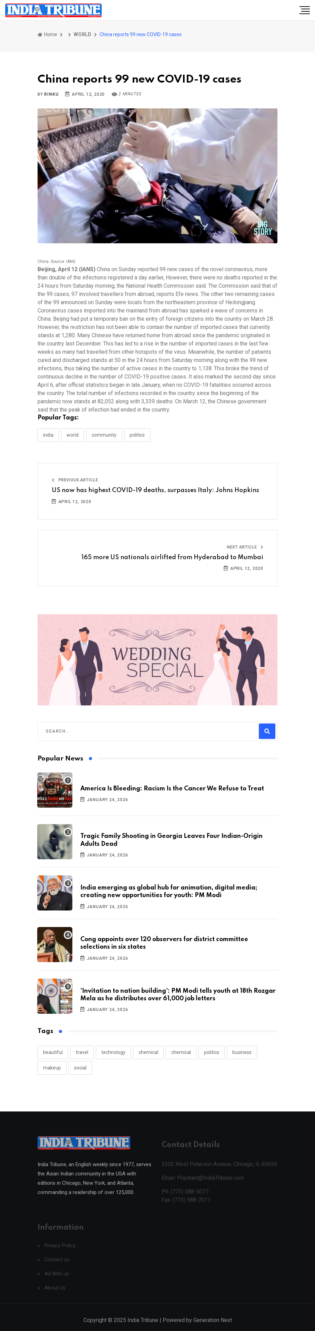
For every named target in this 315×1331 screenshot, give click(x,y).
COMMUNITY (104, 435)
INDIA (48, 435)
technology (113, 1052)
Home (47, 34)
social (80, 1068)
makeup (52, 1068)
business (242, 1052)
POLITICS (137, 435)
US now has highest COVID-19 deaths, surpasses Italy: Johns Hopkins (155, 490)
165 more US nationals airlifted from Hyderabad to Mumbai (172, 557)
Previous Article (75, 480)
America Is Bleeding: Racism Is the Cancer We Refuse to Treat (172, 789)
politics (211, 1052)
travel (82, 1052)
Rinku (51, 94)
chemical (148, 1052)
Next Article (245, 547)
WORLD (82, 34)
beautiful (53, 1052)
